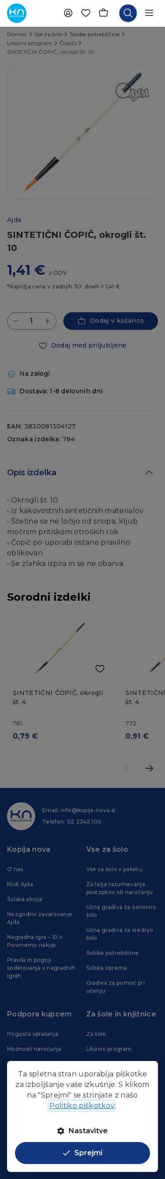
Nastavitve (82, 1131)
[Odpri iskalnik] (128, 13)
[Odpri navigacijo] (149, 13)
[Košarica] (103, 13)
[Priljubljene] (86, 13)
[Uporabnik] (68, 13)
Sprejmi (83, 1153)
